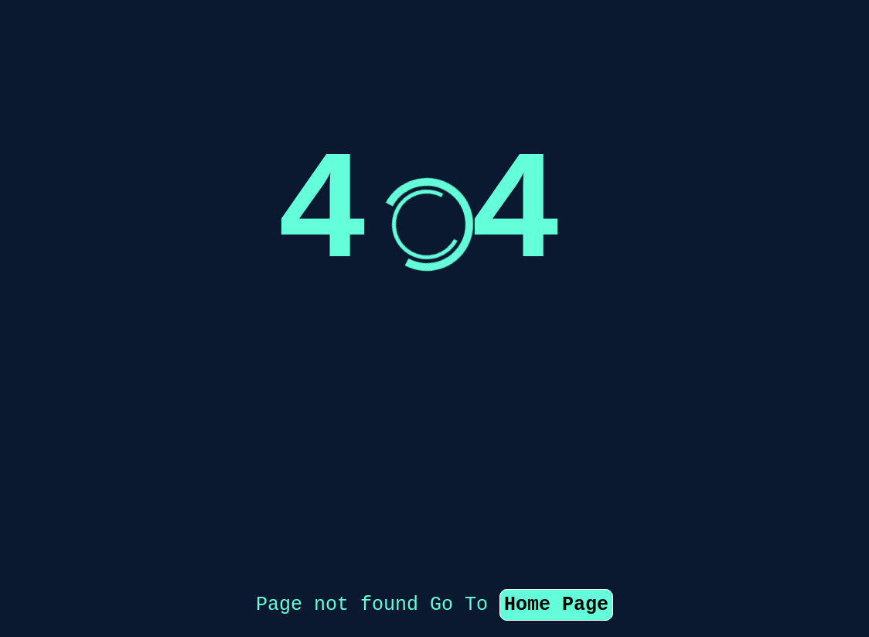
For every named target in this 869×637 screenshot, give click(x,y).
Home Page (556, 527)
